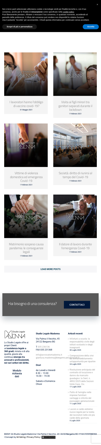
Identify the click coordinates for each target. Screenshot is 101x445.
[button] (97, 417)
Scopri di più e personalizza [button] (19, 439)
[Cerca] (73, 27)
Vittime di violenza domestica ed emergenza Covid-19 (26, 177)
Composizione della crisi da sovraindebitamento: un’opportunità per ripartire (82, 358)
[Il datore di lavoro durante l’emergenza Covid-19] (75, 216)
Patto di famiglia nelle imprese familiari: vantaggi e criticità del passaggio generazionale (82, 396)
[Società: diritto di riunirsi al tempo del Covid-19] (75, 145)
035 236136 (44, 346)
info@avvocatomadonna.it (49, 354)
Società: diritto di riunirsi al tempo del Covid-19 (75, 175)
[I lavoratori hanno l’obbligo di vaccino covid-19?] (26, 74)
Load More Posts (51, 269)
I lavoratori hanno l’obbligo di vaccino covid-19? (26, 104)
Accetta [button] (90, 439)
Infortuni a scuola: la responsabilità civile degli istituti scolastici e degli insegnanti (82, 343)
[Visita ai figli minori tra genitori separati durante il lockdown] (75, 74)
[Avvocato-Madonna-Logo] (12, 4)
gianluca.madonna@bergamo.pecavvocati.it (57, 357)
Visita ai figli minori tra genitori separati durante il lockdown (75, 106)
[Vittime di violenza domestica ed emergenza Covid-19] (26, 145)
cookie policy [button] (68, 425)
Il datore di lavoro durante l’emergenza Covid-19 (75, 246)
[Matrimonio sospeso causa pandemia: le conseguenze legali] (26, 216)
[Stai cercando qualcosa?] (82, 27)
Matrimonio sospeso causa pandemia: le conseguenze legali (26, 248)
